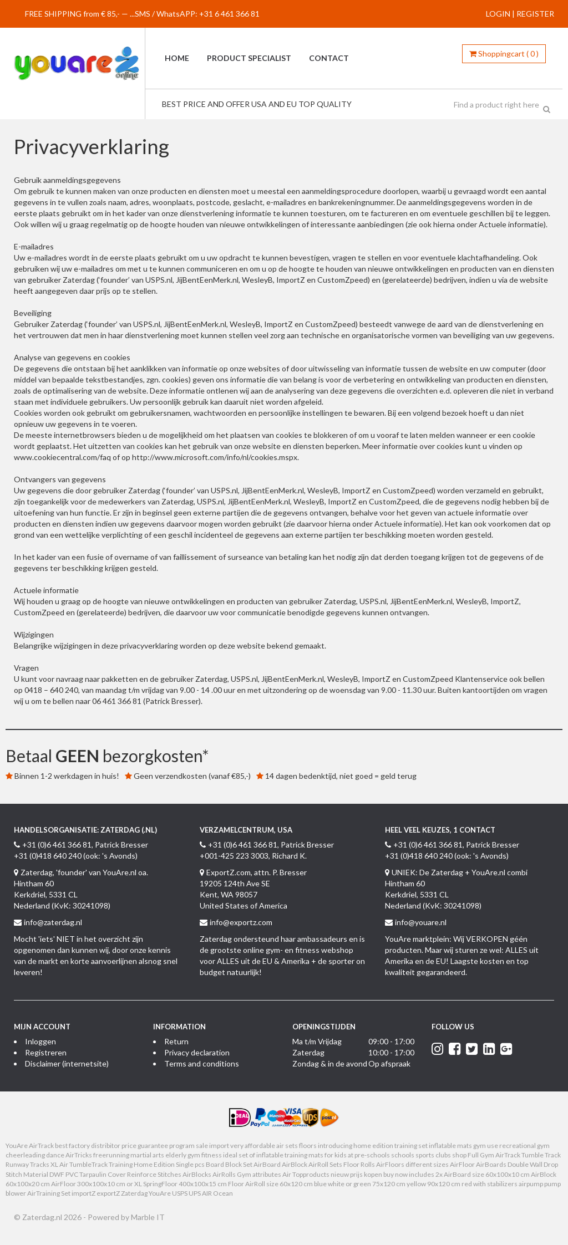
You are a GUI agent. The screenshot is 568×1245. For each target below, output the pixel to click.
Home (177, 58)
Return (176, 1041)
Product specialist (249, 58)
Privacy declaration (197, 1052)
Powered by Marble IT (126, 1217)
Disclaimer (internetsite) (67, 1063)
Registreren (46, 1052)
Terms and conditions (201, 1063)
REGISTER (535, 13)
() (504, 53)
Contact (329, 58)
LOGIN (498, 13)
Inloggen (40, 1041)
